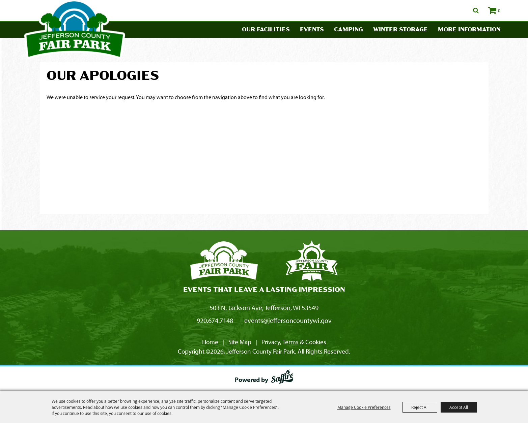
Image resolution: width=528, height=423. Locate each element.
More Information (469, 30)
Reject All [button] (419, 407)
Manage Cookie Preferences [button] (364, 407)
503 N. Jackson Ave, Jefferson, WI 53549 (264, 307)
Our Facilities (266, 30)
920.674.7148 (215, 320)
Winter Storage (400, 30)
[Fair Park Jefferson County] (312, 261)
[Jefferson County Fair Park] (224, 261)
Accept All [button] (458, 407)
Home (210, 342)
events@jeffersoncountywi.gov (288, 320)
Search (476, 10)
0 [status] (499, 10)
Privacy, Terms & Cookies (293, 342)
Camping (348, 30)
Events (312, 30)
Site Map (239, 342)
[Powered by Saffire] (282, 377)
